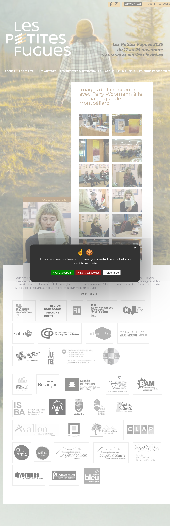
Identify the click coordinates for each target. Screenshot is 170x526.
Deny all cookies (88, 272)
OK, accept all (62, 272)
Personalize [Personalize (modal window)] (112, 272)
